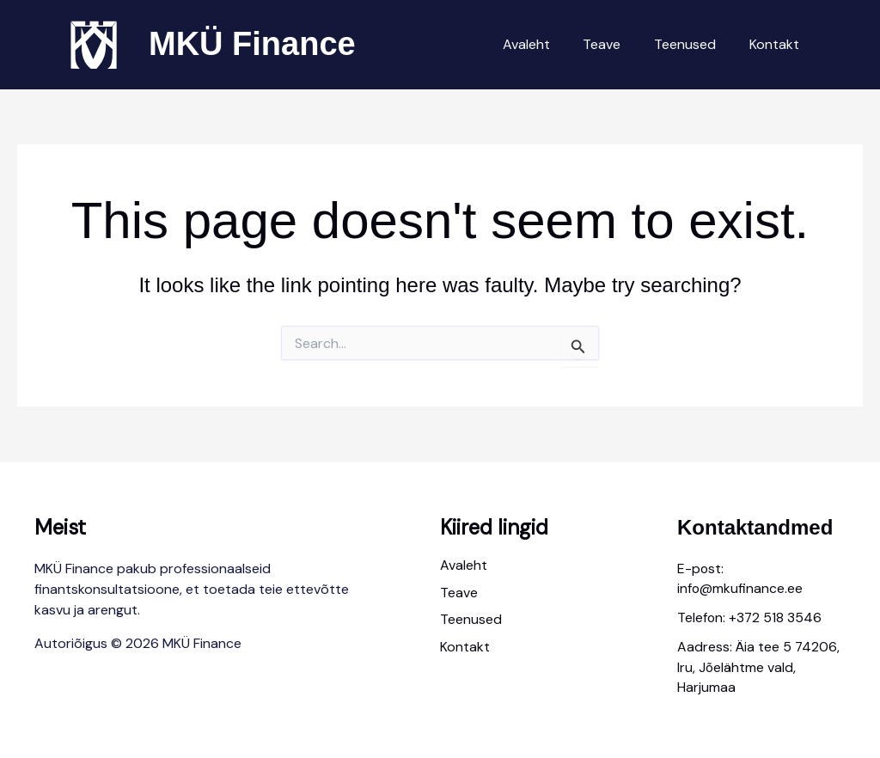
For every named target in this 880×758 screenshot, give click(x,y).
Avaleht (546, 44)
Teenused (693, 44)
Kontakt (777, 44)
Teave (616, 44)
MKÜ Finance (252, 44)
